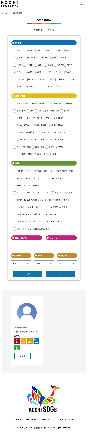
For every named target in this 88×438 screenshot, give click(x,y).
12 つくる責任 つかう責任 (57, 207)
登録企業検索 (31, 417)
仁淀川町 (20, 79)
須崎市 (68, 50)
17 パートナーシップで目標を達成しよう (33, 228)
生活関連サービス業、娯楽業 (52, 139)
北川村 (60, 64)
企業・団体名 (21, 237)
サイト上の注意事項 (66, 417)
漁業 (32, 110)
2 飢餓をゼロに (41, 171)
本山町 (29, 72)
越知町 (52, 79)
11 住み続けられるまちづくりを (29, 207)
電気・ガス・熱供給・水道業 (37, 118)
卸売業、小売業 (40, 125)
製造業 (19, 118)
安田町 (50, 64)
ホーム (4, 13)
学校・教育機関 (55, 103)
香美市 (63, 57)
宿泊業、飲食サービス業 (26, 139)
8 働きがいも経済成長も (64, 192)
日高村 (71, 79)
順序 (40, 255)
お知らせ (17, 417)
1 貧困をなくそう (24, 171)
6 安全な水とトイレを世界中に (29, 185)
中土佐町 (31, 79)
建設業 (66, 110)
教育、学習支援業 (24, 146)
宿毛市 (19, 57)
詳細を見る (22, 354)
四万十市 (43, 57)
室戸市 (29, 50)
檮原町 (61, 79)
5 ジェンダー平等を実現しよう (54, 178)
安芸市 (38, 50)
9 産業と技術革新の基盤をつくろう (31, 200)
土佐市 (58, 50)
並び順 (18, 255)
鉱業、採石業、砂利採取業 (48, 110)
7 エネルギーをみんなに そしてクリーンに (33, 192)
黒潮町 (60, 86)
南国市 (48, 50)
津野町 (19, 86)
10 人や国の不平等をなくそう (61, 200)
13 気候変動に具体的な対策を (28, 214)
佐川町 (42, 79)
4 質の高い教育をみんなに (27, 178)
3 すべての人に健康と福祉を (62, 171)
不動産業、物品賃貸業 (25, 132)
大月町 (40, 86)
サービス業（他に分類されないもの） (32, 154)
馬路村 (69, 64)
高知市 (19, 50)
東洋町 (19, 64)
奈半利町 (30, 64)
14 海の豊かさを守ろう (54, 214)
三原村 (50, 86)
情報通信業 (58, 118)
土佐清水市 (30, 57)
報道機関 (69, 103)
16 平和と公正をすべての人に (51, 221)
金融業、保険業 (56, 125)
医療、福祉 (39, 146)
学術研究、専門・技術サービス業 (52, 132)
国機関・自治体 (38, 103)
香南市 (53, 57)
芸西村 (19, 72)
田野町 (40, 64)
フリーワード (56, 237)
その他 (53, 154)
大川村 (58, 72)
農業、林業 (21, 110)
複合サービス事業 (56, 146)
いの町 (68, 72)
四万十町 (30, 86)
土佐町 (48, 72)
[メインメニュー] (82, 3)
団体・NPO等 (22, 103)
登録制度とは (47, 417)
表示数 (64, 255)
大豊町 (38, 72)
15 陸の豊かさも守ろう (26, 221)
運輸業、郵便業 (23, 125)
